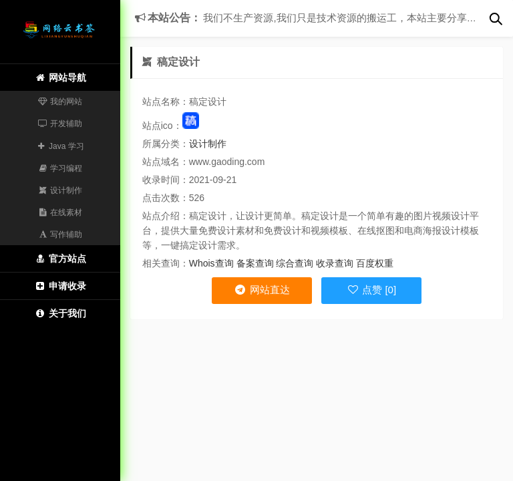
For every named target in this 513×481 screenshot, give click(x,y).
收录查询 (334, 263)
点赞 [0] (371, 289)
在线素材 (60, 212)
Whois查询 (211, 263)
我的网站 (60, 101)
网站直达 (261, 289)
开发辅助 (60, 123)
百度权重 (374, 263)
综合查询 (294, 263)
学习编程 (60, 168)
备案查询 (255, 263)
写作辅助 (60, 234)
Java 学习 (59, 146)
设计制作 (60, 190)
